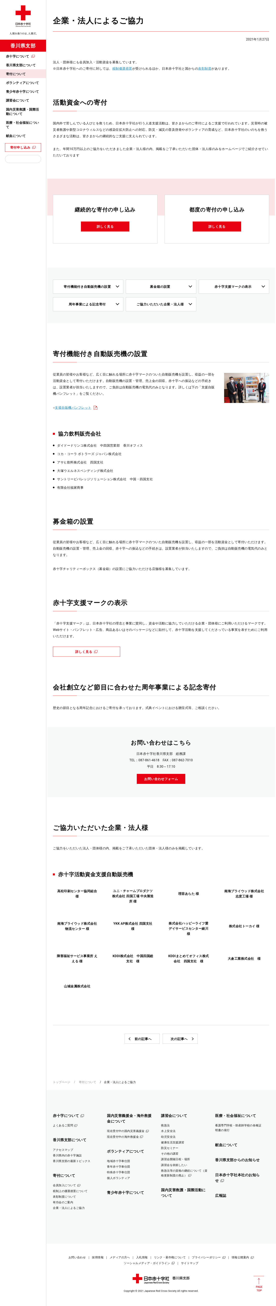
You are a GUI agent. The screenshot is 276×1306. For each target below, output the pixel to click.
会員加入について (64, 1185)
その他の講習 (169, 1153)
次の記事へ (179, 1039)
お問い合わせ (77, 1257)
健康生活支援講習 (172, 1142)
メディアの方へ (120, 1257)
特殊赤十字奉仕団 (118, 1172)
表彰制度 (204, 68)
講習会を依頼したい (174, 1165)
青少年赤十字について (22, 92)
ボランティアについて (22, 83)
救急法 (165, 1125)
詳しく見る (105, 227)
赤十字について (17, 56)
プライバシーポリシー (206, 1257)
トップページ (61, 1082)
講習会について (17, 100)
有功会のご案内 (63, 1202)
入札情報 (142, 1257)
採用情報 (98, 1257)
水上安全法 (168, 1131)
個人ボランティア (118, 1178)
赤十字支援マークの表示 (233, 287)
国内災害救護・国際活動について (22, 112)
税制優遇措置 (122, 68)
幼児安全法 (168, 1136)
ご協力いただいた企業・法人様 (160, 304)
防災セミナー (169, 1148)
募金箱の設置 (160, 287)
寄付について (16, 74)
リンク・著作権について (170, 1257)
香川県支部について (21, 65)
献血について (16, 136)
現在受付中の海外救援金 (123, 1136)
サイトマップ (189, 1263)
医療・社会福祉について (22, 125)
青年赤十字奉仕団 (118, 1166)
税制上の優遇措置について (70, 1191)
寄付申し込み (20, 147)
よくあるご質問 (63, 1125)
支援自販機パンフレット (73, 408)
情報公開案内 (240, 1257)
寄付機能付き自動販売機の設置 (87, 287)
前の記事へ (143, 1039)
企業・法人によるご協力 (69, 1207)
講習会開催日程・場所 (175, 1159)
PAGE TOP (259, 1284)
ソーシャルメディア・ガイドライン (147, 1263)
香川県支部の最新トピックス (72, 1161)
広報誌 (220, 1195)
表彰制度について (64, 1196)
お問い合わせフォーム (161, 779)
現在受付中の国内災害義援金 (126, 1131)
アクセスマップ (63, 1149)
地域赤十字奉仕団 (118, 1161)
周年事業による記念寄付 (87, 304)
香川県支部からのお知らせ (237, 1160)
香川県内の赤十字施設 (67, 1155)
